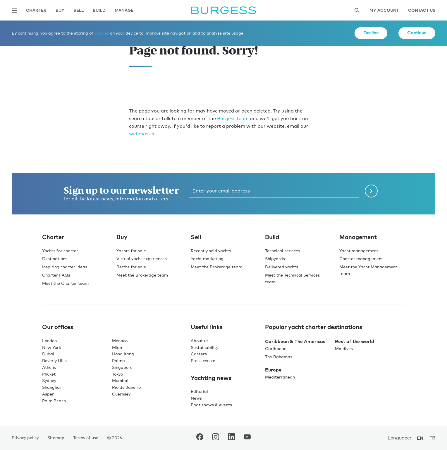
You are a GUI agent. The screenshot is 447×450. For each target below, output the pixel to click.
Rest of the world (354, 341)
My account (384, 10)
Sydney (49, 380)
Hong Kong (123, 353)
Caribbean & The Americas (295, 341)
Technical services (282, 250)
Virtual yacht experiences (141, 258)
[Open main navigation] (14, 11)
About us (199, 340)
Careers (199, 353)
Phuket (49, 373)
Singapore (122, 367)
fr (432, 438)
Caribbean (275, 348)
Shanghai (51, 387)
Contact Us (421, 10)
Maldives (344, 348)
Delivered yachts (281, 266)
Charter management (361, 258)
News (196, 398)
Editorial (199, 391)
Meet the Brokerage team (142, 274)
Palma (118, 360)
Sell (78, 10)
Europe (273, 370)
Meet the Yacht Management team (368, 270)
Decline (371, 32)
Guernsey (121, 393)
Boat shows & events (211, 404)
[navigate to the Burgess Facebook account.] (199, 438)
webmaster (142, 134)
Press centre (203, 360)
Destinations (54, 258)
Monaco (120, 340)
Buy (60, 10)
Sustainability (204, 347)
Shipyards (275, 258)
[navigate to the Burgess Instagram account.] (215, 438)
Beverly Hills (54, 360)
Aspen (48, 393)
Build (99, 10)
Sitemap (55, 437)
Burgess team (233, 118)
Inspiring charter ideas (64, 266)
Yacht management (358, 250)
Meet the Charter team (65, 283)
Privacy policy (25, 437)
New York (51, 347)
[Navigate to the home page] (223, 10)
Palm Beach (54, 400)
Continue (417, 32)
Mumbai (120, 380)
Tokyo (117, 373)
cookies (101, 32)
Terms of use (85, 437)
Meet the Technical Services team (292, 278)
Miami (118, 347)
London (49, 340)
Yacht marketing (207, 258)
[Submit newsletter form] (371, 191)
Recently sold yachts (211, 250)
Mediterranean (280, 376)
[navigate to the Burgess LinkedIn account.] (231, 438)
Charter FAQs (56, 274)
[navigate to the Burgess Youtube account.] (247, 438)
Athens (49, 367)
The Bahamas (278, 356)
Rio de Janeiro (126, 387)
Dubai (48, 353)
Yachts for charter (60, 250)
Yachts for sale (131, 250)
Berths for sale (131, 266)
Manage (124, 10)
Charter (36, 10)
